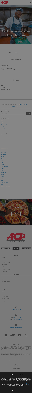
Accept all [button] (11, 388)
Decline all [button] (20, 388)
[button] (16, 391)
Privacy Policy (26, 383)
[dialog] (16, 382)
